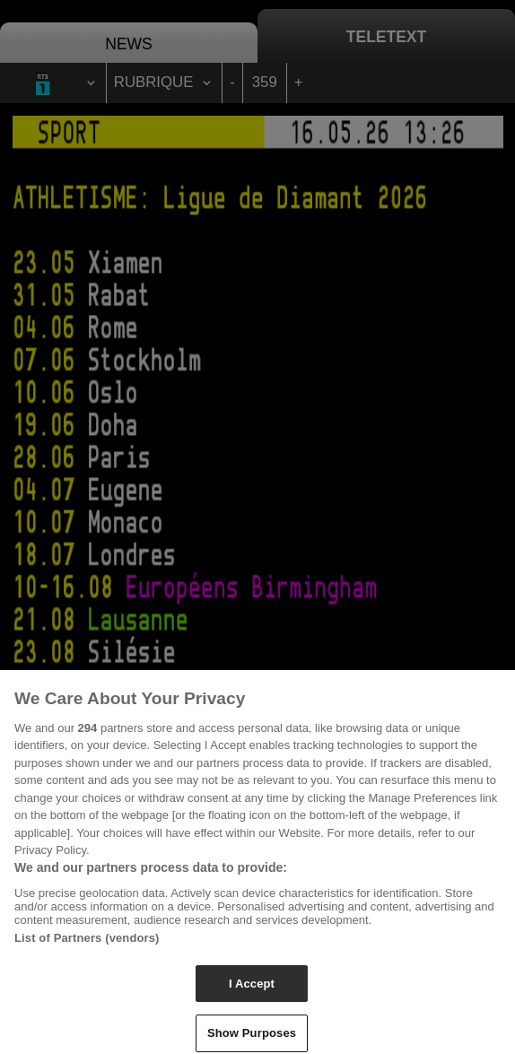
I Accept (252, 988)
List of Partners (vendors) (87, 942)
